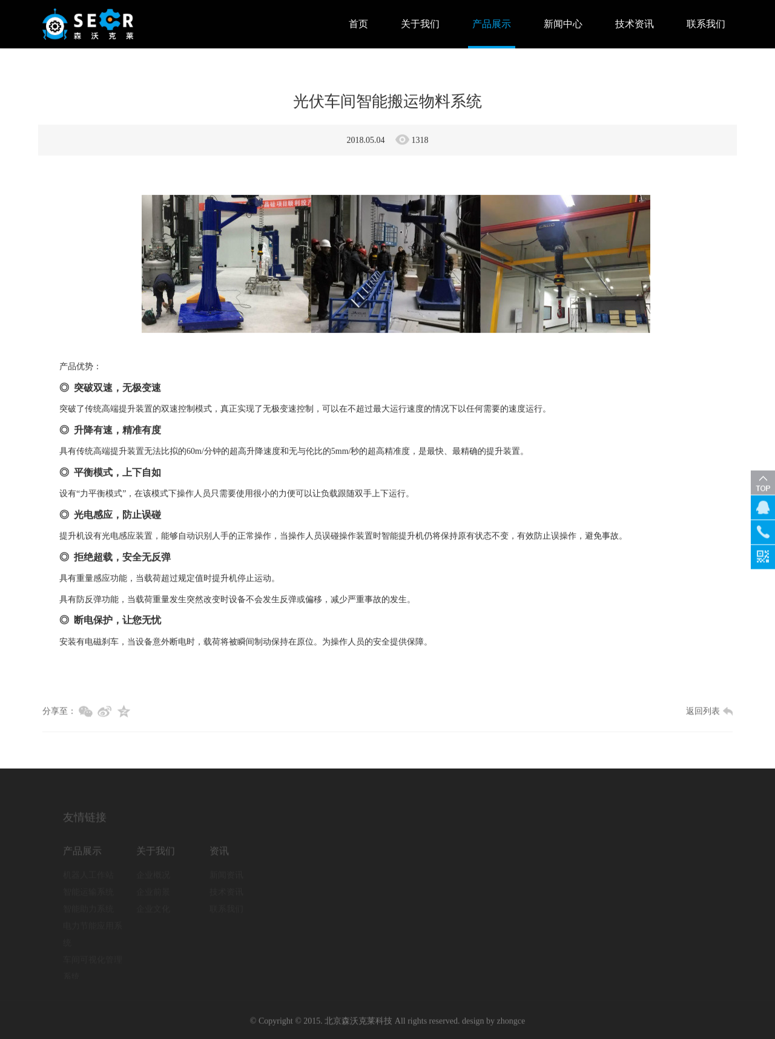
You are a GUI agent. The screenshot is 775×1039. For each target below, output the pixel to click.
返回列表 (709, 714)
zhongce (511, 1023)
